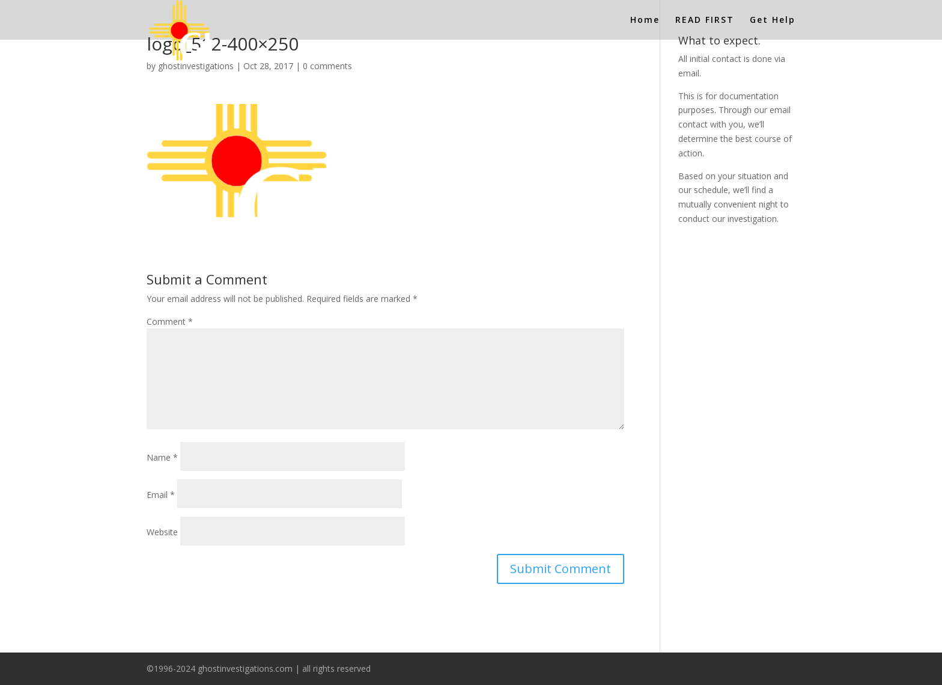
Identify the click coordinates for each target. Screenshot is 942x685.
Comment (170, 321)
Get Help (772, 20)
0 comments (327, 66)
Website (162, 532)
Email (161, 494)
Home (645, 20)
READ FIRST (704, 20)
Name (162, 457)
